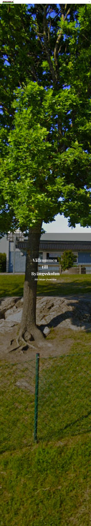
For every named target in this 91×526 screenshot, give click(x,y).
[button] (89, 1)
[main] (45, 264)
